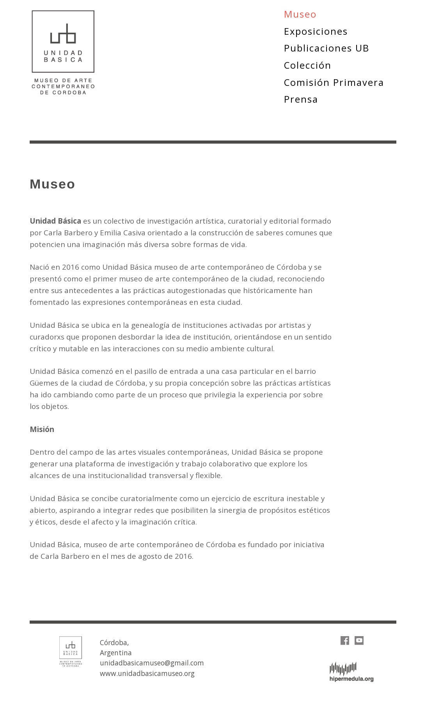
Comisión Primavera (334, 82)
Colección (308, 65)
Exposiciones (316, 31)
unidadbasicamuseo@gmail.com (152, 662)
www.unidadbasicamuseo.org (147, 673)
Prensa (301, 99)
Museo (300, 14)
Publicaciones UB (326, 48)
